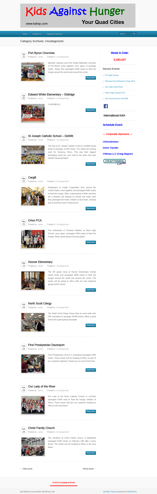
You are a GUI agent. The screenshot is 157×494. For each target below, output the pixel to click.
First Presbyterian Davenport (46, 345)
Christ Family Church (41, 428)
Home (25, 34)
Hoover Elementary (40, 262)
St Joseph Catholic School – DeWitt (50, 136)
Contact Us (37, 34)
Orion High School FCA (115, 93)
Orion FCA (35, 220)
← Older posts (26, 469)
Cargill (32, 177)
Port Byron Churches (41, 53)
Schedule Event (112, 124)
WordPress (132, 492)
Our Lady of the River (41, 386)
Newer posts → (89, 469)
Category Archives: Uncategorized (41, 41)
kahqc (40, 57)
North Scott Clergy (39, 303)
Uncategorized (62, 57)
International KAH (114, 115)
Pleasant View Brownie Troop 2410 (120, 81)
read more (91, 78)
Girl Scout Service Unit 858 (116, 99)
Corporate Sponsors (54, 34)
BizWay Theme (109, 492)
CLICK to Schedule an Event (63, 483)
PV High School (112, 75)
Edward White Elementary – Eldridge (51, 94)
